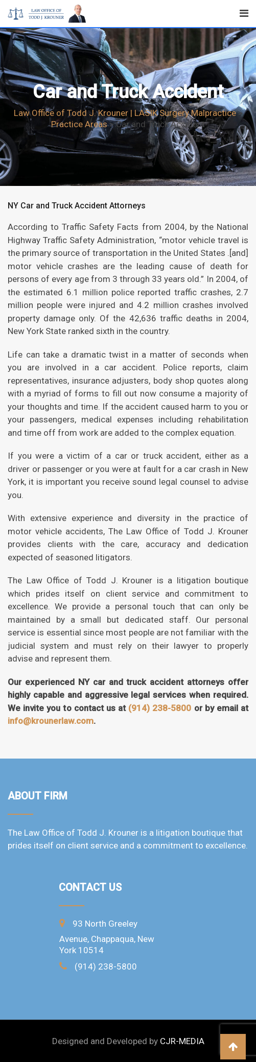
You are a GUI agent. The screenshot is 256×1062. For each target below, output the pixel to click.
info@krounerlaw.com (51, 721)
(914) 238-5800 (159, 708)
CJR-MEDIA (182, 1041)
